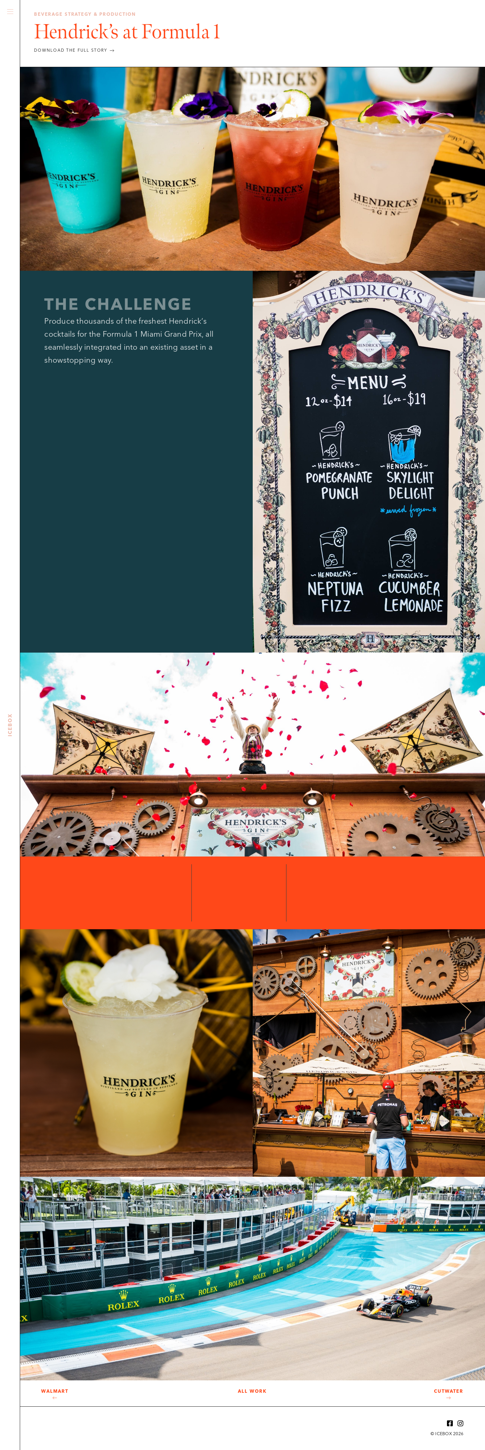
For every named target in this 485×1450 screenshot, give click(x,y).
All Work (252, 1391)
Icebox (10, 154)
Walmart (54, 1391)
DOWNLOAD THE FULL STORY (70, 51)
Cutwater (448, 1391)
